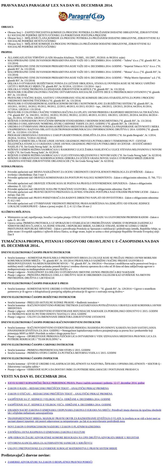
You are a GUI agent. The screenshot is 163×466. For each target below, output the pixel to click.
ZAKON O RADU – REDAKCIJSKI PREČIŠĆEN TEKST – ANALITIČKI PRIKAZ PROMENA (58, 388)
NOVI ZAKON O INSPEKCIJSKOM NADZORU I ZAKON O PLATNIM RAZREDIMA (54, 426)
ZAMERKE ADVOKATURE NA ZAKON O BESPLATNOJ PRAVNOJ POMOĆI (50, 462)
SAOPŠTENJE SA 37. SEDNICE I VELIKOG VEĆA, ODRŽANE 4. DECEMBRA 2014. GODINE (59, 399)
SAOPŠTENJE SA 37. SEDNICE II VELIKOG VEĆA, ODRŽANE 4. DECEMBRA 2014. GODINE (59, 404)
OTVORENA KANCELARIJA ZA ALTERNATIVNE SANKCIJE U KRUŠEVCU (50, 443)
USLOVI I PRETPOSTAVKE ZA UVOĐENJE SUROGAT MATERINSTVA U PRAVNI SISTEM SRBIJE (62, 448)
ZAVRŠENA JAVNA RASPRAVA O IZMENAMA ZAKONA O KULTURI (46, 432)
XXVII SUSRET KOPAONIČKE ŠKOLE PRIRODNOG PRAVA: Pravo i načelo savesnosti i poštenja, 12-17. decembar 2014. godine (76, 383)
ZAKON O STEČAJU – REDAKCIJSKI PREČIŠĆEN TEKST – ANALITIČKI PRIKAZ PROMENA (60, 393)
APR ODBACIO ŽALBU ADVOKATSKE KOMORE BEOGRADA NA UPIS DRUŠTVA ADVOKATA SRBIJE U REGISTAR (73, 437)
